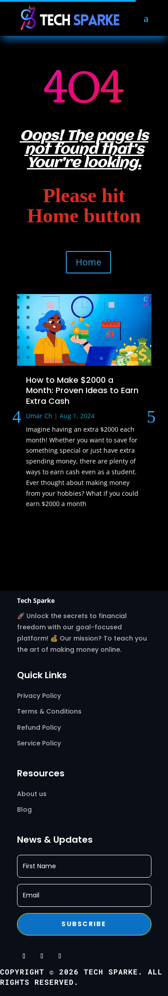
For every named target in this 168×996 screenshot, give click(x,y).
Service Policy (40, 743)
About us (32, 793)
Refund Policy (39, 727)
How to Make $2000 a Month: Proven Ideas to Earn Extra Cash (82, 390)
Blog (24, 809)
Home (88, 262)
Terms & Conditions (49, 711)
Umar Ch (39, 415)
